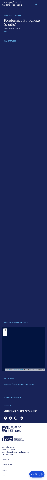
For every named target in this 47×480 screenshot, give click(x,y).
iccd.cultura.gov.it (8, 447)
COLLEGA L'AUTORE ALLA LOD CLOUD (19, 384)
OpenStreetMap (18, 369)
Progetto (5, 459)
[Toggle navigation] (36, 3)
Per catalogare (7, 454)
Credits (5, 476)
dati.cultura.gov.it (8, 449)
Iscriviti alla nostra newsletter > (21, 410)
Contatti (5, 470)
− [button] (5, 334)
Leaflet (8, 369)
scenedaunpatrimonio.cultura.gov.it (15, 452)
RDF (5, 32)
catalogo (8, 16)
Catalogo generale (12, 3)
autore (18, 16)
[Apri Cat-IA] (36, 474)
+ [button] (5, 330)
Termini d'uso (7, 465)
